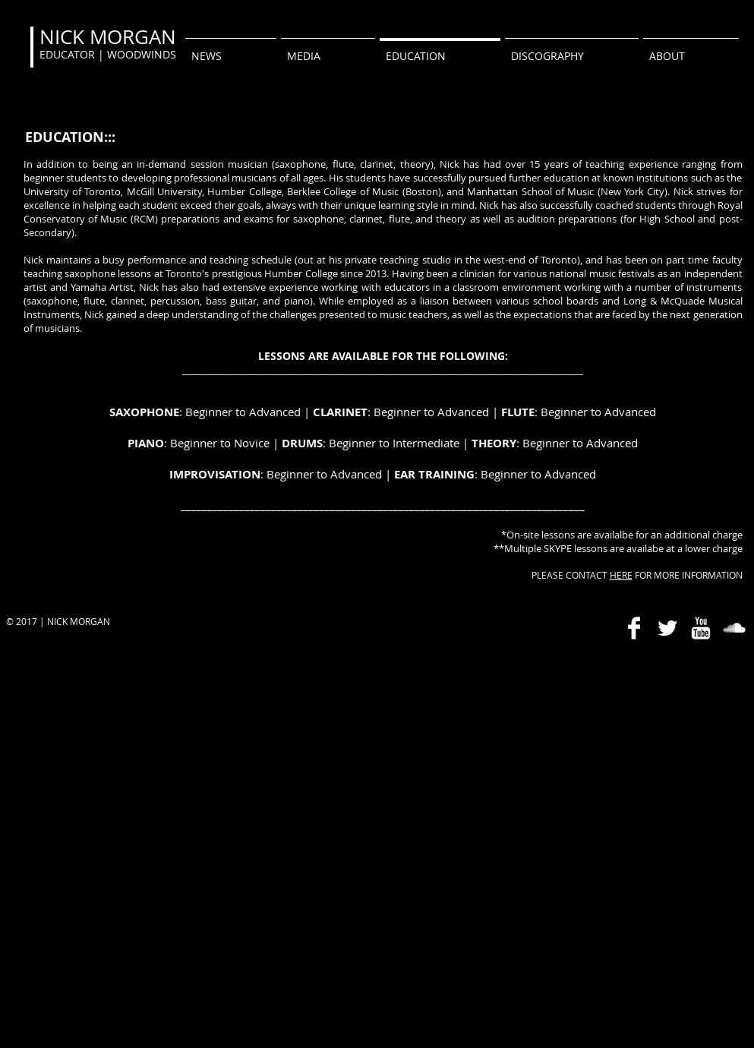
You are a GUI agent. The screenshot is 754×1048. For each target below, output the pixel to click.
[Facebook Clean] (634, 628)
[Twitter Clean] (667, 628)
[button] (328, 49)
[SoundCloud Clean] (734, 628)
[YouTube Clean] (700, 628)
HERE (621, 575)
